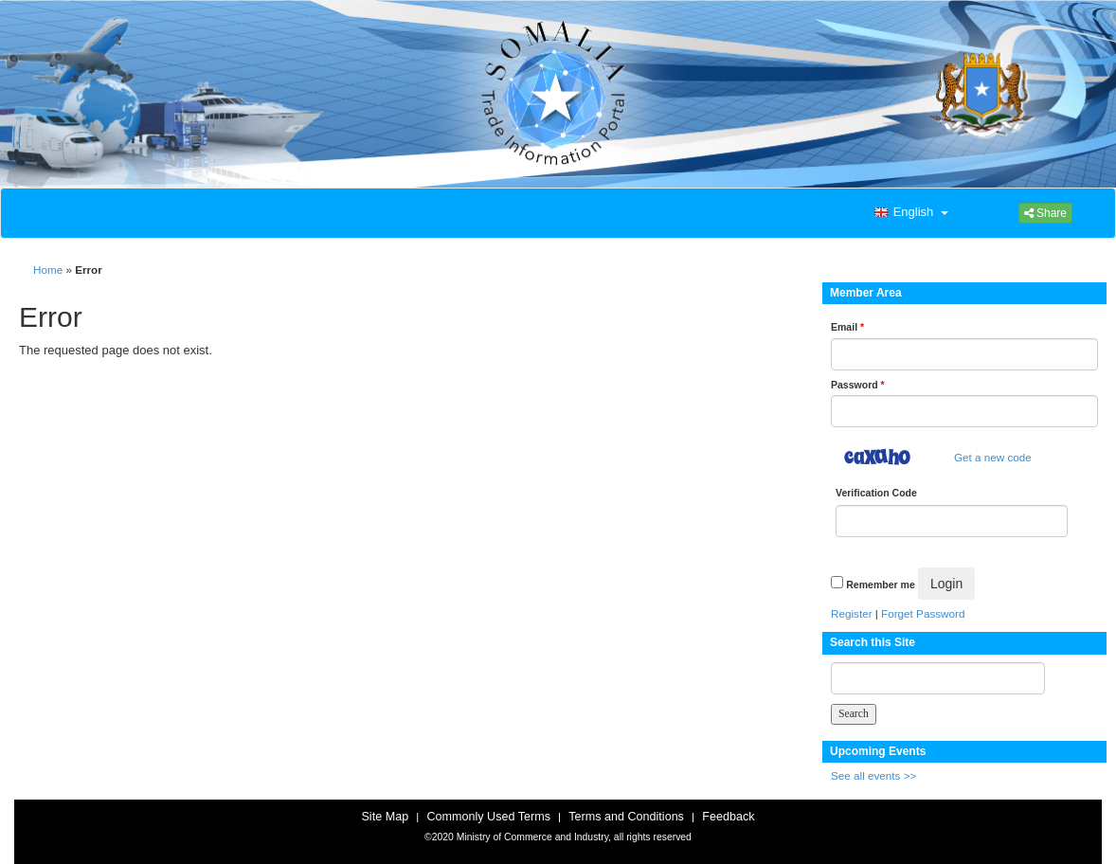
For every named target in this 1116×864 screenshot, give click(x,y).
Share (1045, 213)
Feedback (728, 816)
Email (847, 327)
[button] (909, 213)
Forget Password (922, 613)
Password (858, 384)
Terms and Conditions (626, 816)
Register (852, 613)
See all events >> (873, 775)
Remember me (880, 584)
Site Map (384, 816)
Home (48, 269)
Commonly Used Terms (487, 816)
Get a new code (993, 457)
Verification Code (876, 492)
